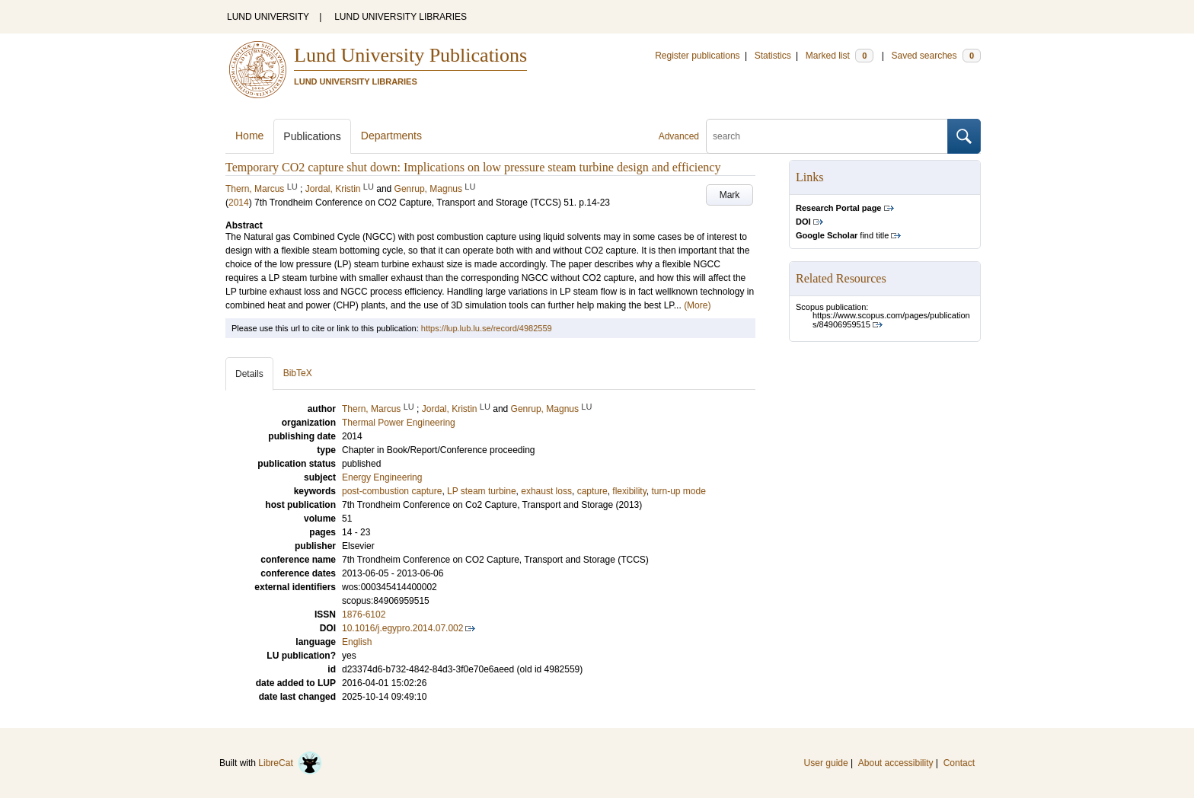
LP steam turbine (481, 491)
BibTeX (297, 373)
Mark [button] (730, 195)
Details (249, 374)
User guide (826, 763)
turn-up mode (678, 491)
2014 (238, 202)
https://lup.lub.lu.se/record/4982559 (486, 328)
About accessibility (896, 763)
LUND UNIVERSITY (268, 16)
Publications (312, 136)
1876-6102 (363, 614)
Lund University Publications (410, 55)
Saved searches (936, 55)
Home (249, 135)
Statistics (773, 55)
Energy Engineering (382, 477)
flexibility (629, 491)
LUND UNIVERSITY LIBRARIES (400, 16)
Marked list (839, 55)
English (357, 642)
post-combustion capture (392, 491)
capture (592, 491)
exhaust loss (546, 491)
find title (842, 235)
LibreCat (290, 763)
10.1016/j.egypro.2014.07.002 (402, 628)
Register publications (697, 55)
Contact (959, 763)
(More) (697, 305)
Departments (391, 135)
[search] (827, 136)
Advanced (679, 136)
